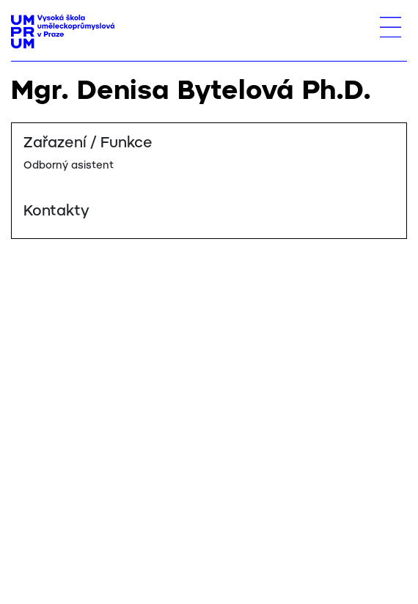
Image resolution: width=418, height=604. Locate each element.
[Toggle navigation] (390, 27)
